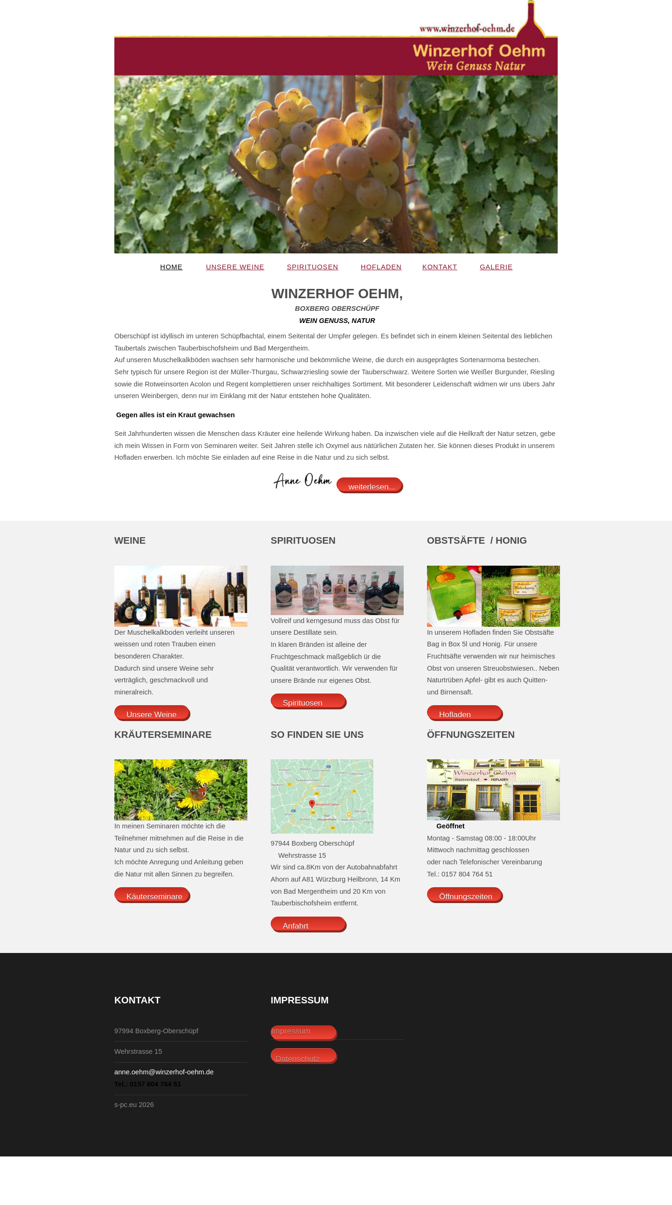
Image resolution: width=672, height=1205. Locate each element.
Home (171, 267)
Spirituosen (312, 267)
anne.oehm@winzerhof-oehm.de (164, 1072)
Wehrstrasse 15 (138, 1051)
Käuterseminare (154, 896)
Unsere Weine (235, 267)
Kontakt (439, 267)
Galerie (496, 267)
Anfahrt (295, 926)
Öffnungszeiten (465, 896)
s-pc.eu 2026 (134, 1104)
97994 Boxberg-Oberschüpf (156, 1031)
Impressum (290, 1031)
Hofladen (381, 267)
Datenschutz (295, 1059)
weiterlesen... (372, 487)
